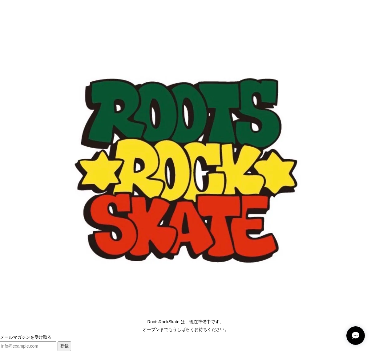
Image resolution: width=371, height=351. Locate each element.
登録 (64, 346)
